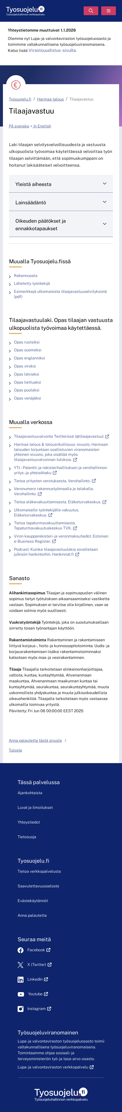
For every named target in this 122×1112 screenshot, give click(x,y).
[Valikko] (108, 10)
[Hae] (91, 10)
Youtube (38, 994)
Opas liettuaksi (27, 382)
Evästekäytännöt (33, 900)
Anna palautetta (32, 915)
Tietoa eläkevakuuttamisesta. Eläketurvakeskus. (61, 502)
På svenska (19, 126)
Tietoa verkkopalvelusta (39, 871)
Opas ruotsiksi (27, 342)
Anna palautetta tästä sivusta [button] (35, 740)
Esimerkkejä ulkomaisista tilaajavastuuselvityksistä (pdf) (60, 294)
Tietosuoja (27, 837)
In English (42, 126)
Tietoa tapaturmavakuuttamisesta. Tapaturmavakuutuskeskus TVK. (63, 526)
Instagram (39, 1008)
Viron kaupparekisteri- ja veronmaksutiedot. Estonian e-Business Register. (61, 539)
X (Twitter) (39, 964)
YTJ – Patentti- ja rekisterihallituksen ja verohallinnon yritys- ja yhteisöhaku (60, 470)
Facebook (38, 950)
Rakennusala (25, 275)
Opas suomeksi (27, 350)
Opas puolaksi (26, 390)
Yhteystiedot (29, 822)
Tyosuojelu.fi (20, 99)
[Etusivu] (25, 11)
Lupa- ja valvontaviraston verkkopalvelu (56, 1067)
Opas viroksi (25, 366)
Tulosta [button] (15, 750)
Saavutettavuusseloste (38, 886)
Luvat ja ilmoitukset (35, 807)
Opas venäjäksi (27, 398)
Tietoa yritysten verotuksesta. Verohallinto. (56, 481)
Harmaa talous (50, 99)
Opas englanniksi (29, 358)
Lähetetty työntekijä (32, 283)
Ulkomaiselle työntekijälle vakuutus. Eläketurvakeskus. (57, 513)
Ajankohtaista (30, 793)
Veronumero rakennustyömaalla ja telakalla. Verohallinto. (54, 491)
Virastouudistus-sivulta (52, 50)
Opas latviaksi (26, 374)
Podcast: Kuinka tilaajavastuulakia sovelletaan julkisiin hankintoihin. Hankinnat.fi (63, 552)
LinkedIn (37, 979)
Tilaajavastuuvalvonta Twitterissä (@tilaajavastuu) (62, 436)
